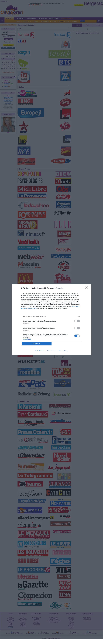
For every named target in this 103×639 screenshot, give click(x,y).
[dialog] (51, 319)
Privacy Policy (63, 351)
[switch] (77, 321)
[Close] (87, 288)
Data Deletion (39, 351)
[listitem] (51, 316)
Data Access (51, 351)
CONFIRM (36, 343)
